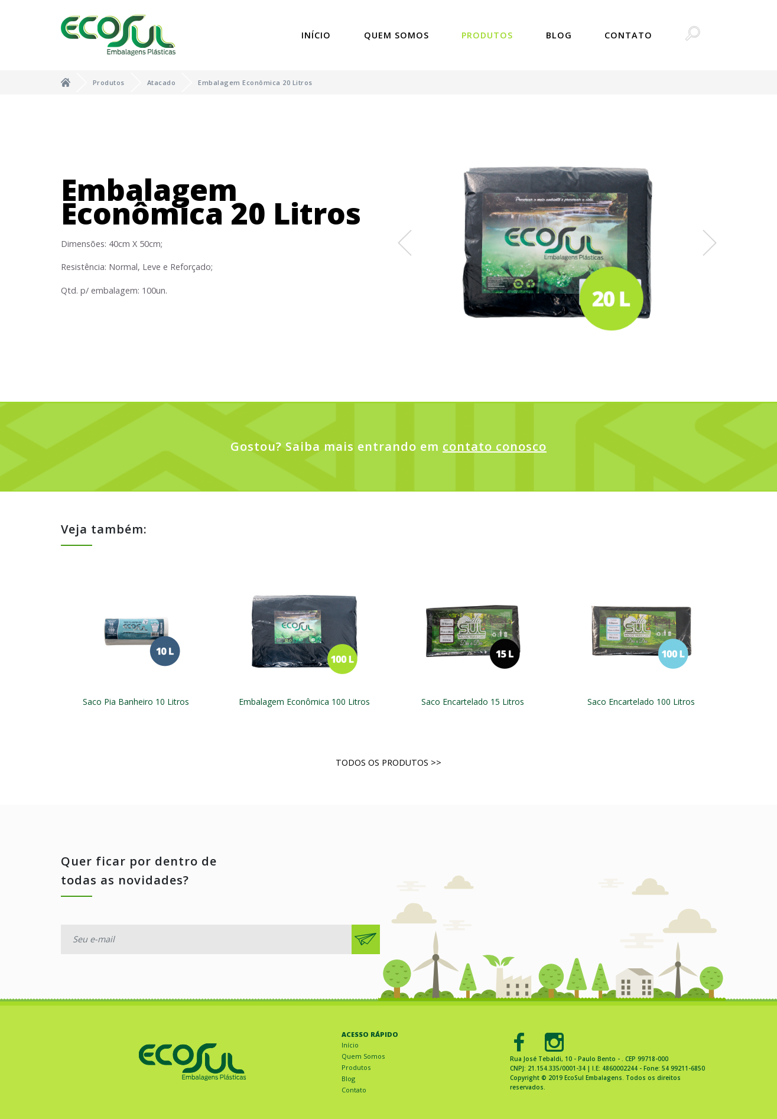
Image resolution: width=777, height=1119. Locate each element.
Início (316, 35)
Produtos (487, 35)
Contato (628, 35)
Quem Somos (396, 35)
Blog (559, 35)
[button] (405, 242)
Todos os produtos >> (388, 762)
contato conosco (495, 446)
